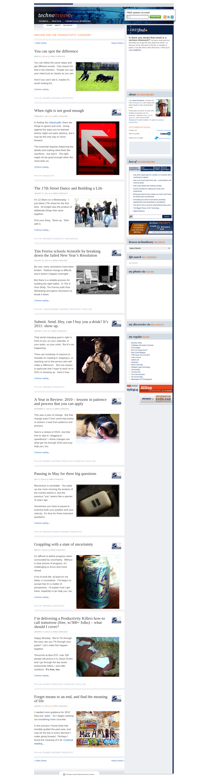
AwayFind (47, 532)
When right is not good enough (59, 110)
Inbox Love (147, 115)
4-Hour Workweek (51, 309)
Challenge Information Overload (142, 345)
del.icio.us (157, 324)
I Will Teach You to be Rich (140, 355)
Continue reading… (42, 89)
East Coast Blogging (138, 352)
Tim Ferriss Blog (137, 377)
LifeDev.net (135, 360)
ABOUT (58, 25)
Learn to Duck (136, 357)
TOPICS (157, 169)
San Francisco (71, 238)
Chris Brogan (135, 347)
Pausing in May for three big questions (65, 473)
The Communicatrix (138, 374)
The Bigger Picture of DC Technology (146, 208)
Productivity (67, 98)
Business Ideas (136, 343)
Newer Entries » (118, 43)
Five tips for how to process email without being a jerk (152, 205)
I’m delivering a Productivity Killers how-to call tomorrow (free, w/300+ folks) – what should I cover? (69, 622)
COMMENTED (147, 169)
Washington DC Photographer (141, 379)
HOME (49, 25)
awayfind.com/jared (164, 130)
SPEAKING (68, 25)
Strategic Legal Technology (140, 367)
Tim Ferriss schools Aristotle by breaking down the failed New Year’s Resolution (67, 253)
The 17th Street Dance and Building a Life (68, 188)
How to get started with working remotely (147, 186)
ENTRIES (166, 169)
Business (47, 98)
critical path (55, 122)
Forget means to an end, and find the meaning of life (70, 698)
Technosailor (135, 369)
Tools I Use (87, 309)
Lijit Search (133, 263)
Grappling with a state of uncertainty (63, 544)
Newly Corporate (137, 364)
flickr (150, 271)
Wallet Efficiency (139, 211)
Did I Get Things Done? (139, 350)
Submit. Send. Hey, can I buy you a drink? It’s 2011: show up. (71, 323)
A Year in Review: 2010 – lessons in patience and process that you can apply (70, 401)
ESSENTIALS (134, 169)
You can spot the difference (56, 51)
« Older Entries (40, 43)
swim (47, 715)
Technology (79, 461)
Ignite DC (132, 117)
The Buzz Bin (135, 372)
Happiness (56, 98)
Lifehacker (134, 362)
